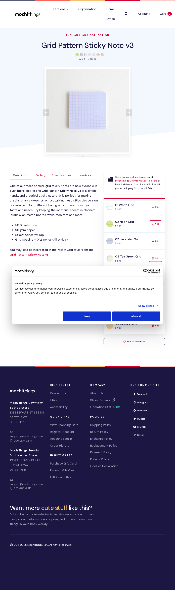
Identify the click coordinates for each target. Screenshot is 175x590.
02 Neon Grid (124, 222)
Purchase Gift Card (63, 463)
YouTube (140, 426)
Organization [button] (87, 9)
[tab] (76, 156)
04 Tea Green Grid (128, 256)
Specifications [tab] (61, 175)
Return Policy (99, 432)
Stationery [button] (60, 9)
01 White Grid (124, 205)
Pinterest (140, 410)
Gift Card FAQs (60, 477)
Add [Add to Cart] (157, 207)
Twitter (139, 418)
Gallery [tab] (40, 175)
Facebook (140, 394)
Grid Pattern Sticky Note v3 (87, 45)
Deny (87, 316)
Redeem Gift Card (62, 470)
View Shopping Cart (64, 425)
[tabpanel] (54, 220)
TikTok (138, 434)
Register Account (62, 432)
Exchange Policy (101, 439)
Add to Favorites (134, 341)
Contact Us (58, 393)
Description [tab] (21, 175)
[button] (126, 14)
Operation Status (105, 407)
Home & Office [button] (110, 14)
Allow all (136, 316)
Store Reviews (102, 400)
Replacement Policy (103, 446)
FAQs (53, 400)
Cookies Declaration (104, 466)
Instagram (140, 402)
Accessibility (59, 407)
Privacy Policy (99, 459)
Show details (146, 305)
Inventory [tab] (84, 175)
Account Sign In (61, 439)
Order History (59, 446)
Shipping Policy (100, 425)
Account (144, 14)
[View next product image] (129, 112)
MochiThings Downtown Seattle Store (136, 180)
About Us (96, 393)
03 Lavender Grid (127, 239)
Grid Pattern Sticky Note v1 (29, 255)
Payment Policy (100, 452)
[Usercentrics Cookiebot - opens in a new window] (145, 271)
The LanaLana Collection (87, 35)
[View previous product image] (46, 112)
